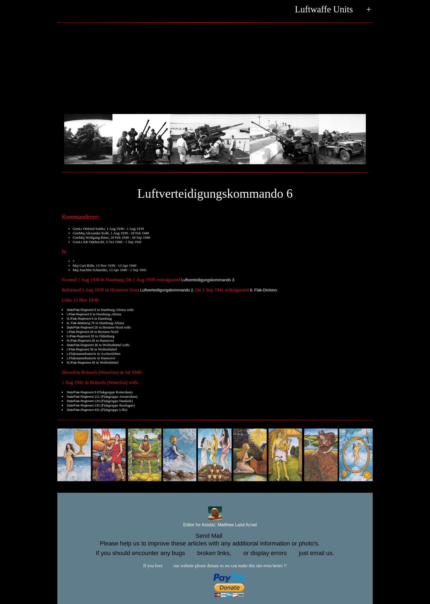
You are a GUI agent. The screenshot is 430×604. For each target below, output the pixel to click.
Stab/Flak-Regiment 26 (82, 327)
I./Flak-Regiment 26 (80, 331)
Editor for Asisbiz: (215, 525)
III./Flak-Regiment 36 (81, 362)
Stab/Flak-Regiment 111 (83, 396)
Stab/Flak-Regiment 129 (83, 401)
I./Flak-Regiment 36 (80, 349)
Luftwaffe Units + (333, 9)
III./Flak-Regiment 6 (80, 318)
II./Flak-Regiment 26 (80, 336)
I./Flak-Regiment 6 (79, 314)
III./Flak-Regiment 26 (81, 340)
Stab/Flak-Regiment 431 (83, 409)
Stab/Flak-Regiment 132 (83, 405)
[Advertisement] (215, 66)
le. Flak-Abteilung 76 (80, 323)
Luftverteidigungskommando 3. (208, 280)
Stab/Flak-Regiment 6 (81, 309)
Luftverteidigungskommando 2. (167, 290)
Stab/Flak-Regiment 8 (81, 392)
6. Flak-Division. (264, 290)
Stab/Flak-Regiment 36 (82, 345)
